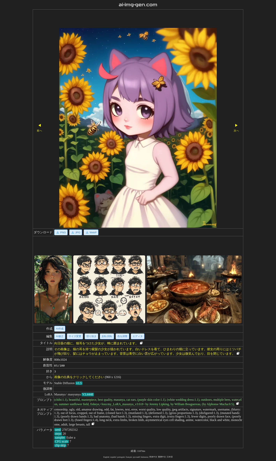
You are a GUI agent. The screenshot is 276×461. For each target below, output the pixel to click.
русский (136, 457)
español (113, 457)
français (129, 457)
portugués (121, 457)
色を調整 (122, 336)
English (106, 457)
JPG (75, 232)
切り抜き (91, 336)
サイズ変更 (75, 336)
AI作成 (60, 328)
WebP (91, 232)
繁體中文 (162, 457)
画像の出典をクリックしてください (79, 377)
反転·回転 (107, 336)
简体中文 (153, 457)
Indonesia (144, 457)
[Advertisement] (131, 19)
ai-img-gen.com (138, 5)
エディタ (138, 336)
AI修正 (60, 336)
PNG (61, 232)
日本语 (170, 457)
